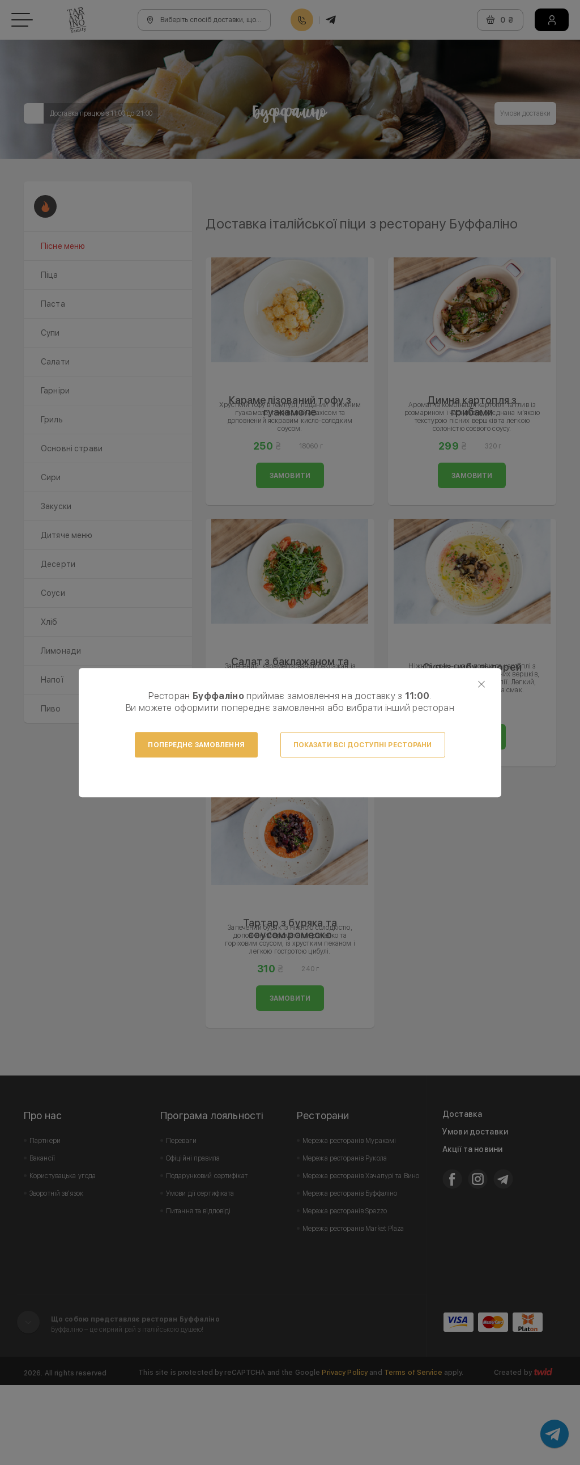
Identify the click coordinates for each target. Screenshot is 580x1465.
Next (541, 222)
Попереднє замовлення (196, 745)
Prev (220, 222)
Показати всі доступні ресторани (362, 745)
